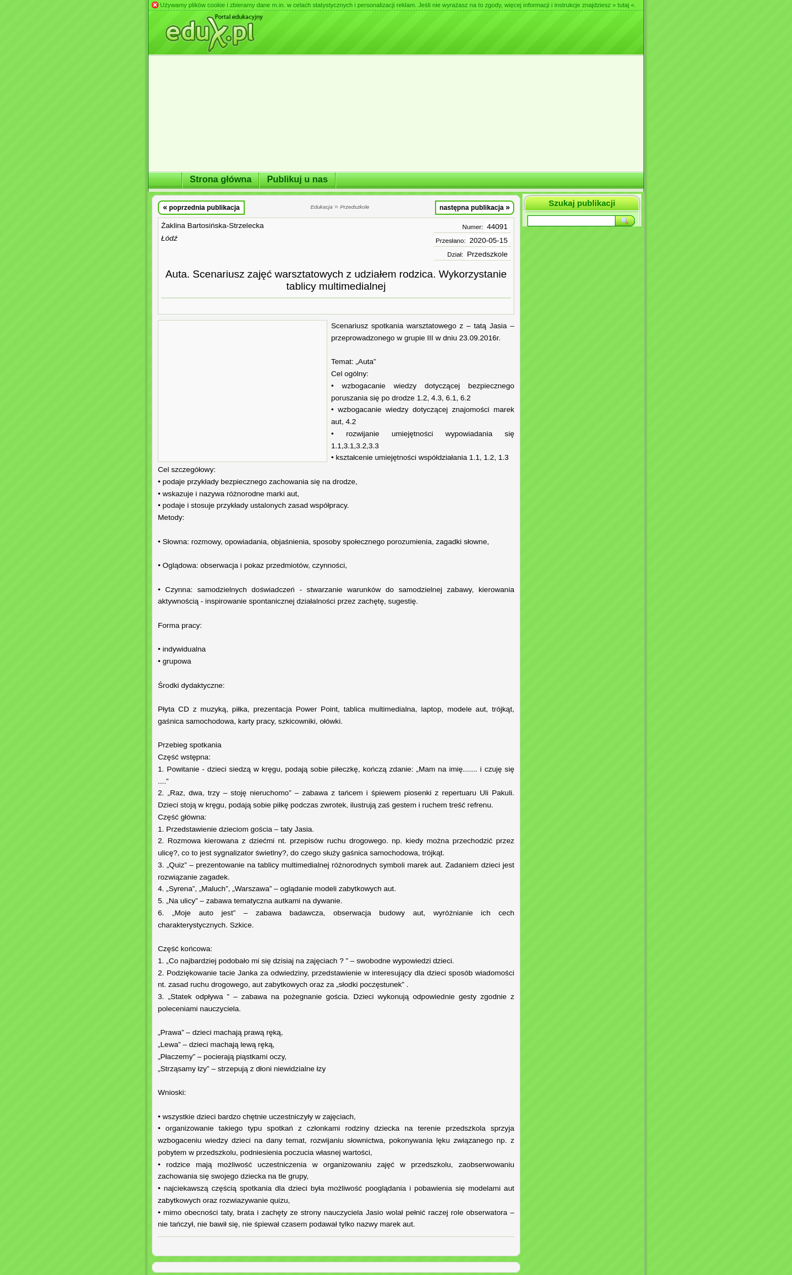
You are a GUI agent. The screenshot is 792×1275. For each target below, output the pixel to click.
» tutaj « (623, 5)
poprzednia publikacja (201, 207)
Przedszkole (487, 254)
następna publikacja (474, 207)
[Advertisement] (242, 391)
